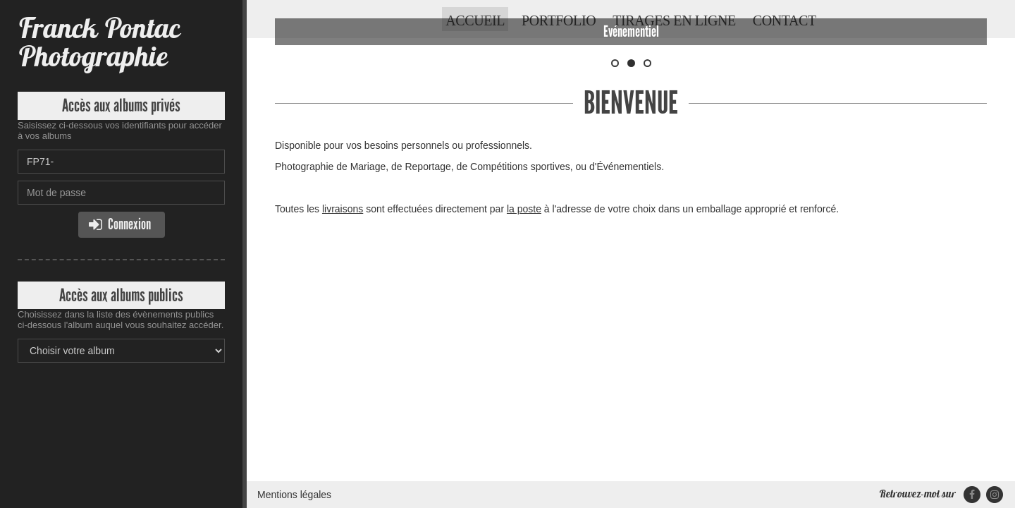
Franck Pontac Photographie (99, 42)
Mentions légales (294, 278)
